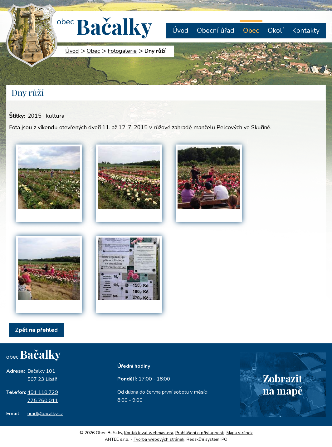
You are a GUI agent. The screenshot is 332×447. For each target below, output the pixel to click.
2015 (35, 116)
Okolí (276, 30)
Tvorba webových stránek (159, 439)
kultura (55, 116)
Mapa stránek (240, 433)
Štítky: (17, 116)
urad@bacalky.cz (45, 413)
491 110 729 (42, 392)
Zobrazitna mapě (283, 384)
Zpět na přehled (36, 330)
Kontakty (306, 30)
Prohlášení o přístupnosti (199, 433)
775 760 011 (42, 400)
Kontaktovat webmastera (148, 433)
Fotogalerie (122, 51)
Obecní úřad (215, 30)
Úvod (180, 30)
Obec (251, 30)
